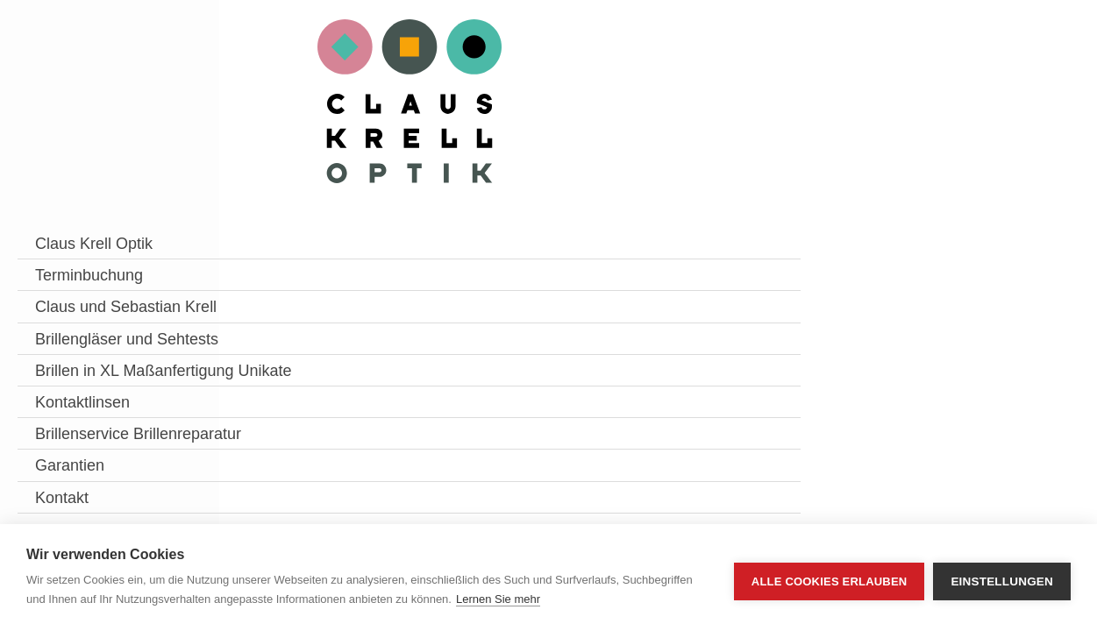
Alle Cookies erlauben (830, 578)
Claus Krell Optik (94, 243)
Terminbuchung (89, 275)
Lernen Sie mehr (498, 599)
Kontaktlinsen (82, 491)
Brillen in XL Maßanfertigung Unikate (90, 436)
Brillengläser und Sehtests (94, 372)
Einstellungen (1002, 578)
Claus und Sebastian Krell (108, 317)
